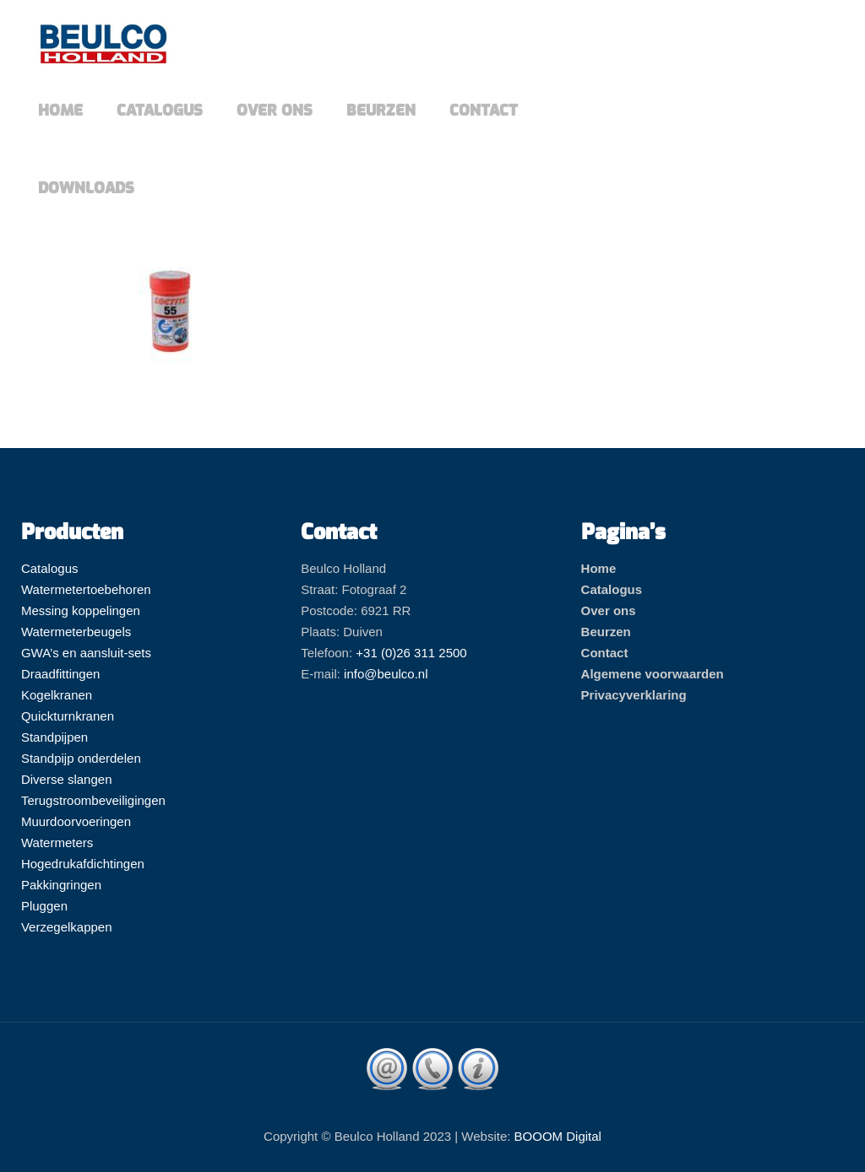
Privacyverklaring (634, 695)
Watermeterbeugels (76, 631)
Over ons (608, 610)
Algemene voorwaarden (652, 674)
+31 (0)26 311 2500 (411, 652)
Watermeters (57, 842)
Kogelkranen (56, 695)
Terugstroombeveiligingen (93, 800)
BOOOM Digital (557, 1136)
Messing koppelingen (80, 610)
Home (599, 568)
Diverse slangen (66, 779)
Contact (604, 652)
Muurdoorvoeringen (76, 821)
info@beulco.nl (385, 674)
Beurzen (606, 631)
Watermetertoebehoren (86, 589)
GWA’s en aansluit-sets (86, 652)
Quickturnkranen (67, 716)
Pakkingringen (61, 885)
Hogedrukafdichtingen (82, 863)
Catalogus (50, 568)
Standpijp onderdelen (81, 758)
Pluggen (44, 906)
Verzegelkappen (66, 927)
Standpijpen (54, 737)
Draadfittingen (60, 674)
